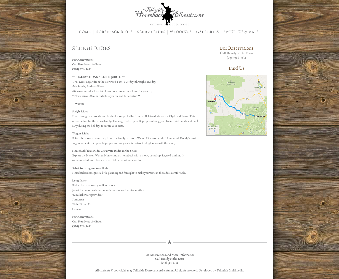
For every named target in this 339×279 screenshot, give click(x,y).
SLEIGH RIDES (151, 32)
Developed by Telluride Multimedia (220, 271)
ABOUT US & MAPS (240, 32)
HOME (85, 32)
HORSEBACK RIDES (114, 32)
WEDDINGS (181, 32)
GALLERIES (207, 32)
